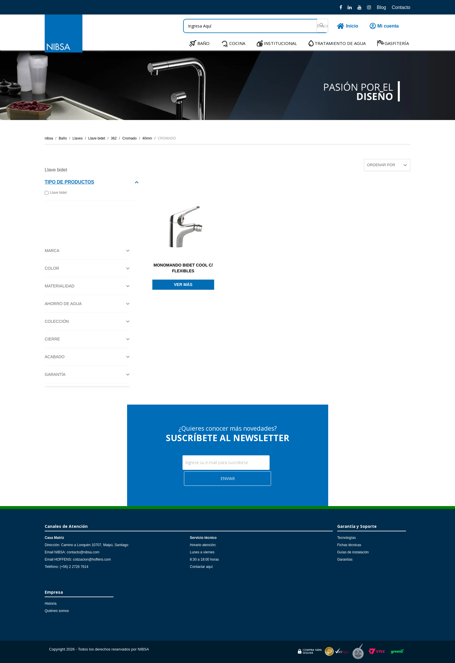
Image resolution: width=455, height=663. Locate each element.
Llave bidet (96, 138)
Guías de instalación (353, 552)
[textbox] (255, 26)
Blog (381, 7)
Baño (63, 138)
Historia (51, 604)
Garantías (345, 559)
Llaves (78, 138)
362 (114, 138)
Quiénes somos (57, 611)
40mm (147, 138)
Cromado (129, 138)
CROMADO (167, 138)
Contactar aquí (201, 567)
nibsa (49, 138)
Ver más (183, 284)
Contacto (401, 7)
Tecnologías (346, 538)
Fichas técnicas (349, 545)
